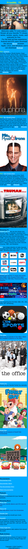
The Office (3, 335)
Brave (14, 44)
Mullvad (20, 48)
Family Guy (3, 383)
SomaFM (2, 518)
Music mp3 (3, 502)
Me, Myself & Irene (9, 117)
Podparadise (4, 494)
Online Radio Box (5, 527)
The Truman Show (9, 173)
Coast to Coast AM (5, 535)
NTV (1, 247)
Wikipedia (5, 72)
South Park (3, 430)
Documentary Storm (6, 483)
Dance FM (3, 509)
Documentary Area (5, 480)
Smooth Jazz (4, 513)
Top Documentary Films (7, 486)
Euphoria (6, 51)
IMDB (20, 70)
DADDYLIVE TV (5, 231)
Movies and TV (4, 274)
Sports (2, 300)
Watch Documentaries (6, 490)
